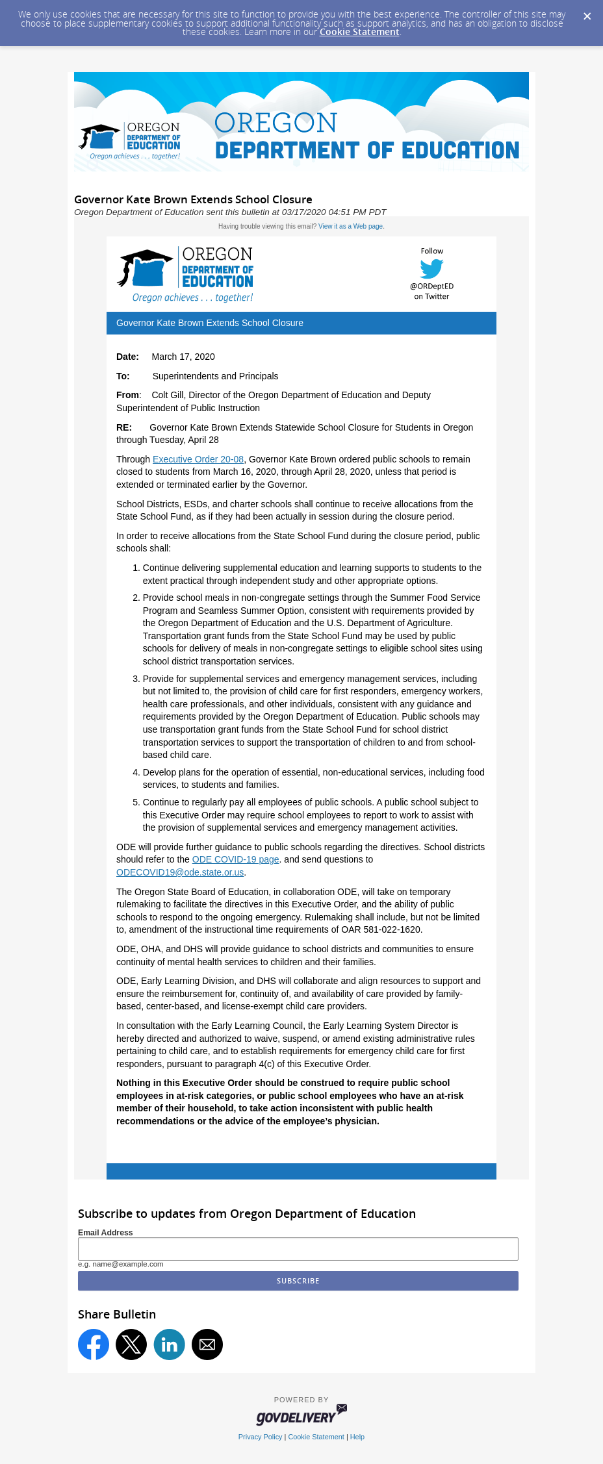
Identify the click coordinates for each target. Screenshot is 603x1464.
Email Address (105, 1232)
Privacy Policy (260, 1437)
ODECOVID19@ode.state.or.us (180, 872)
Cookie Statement (360, 31)
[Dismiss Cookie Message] (587, 12)
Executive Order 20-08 (198, 459)
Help (357, 1437)
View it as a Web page (350, 226)
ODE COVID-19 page (235, 859)
